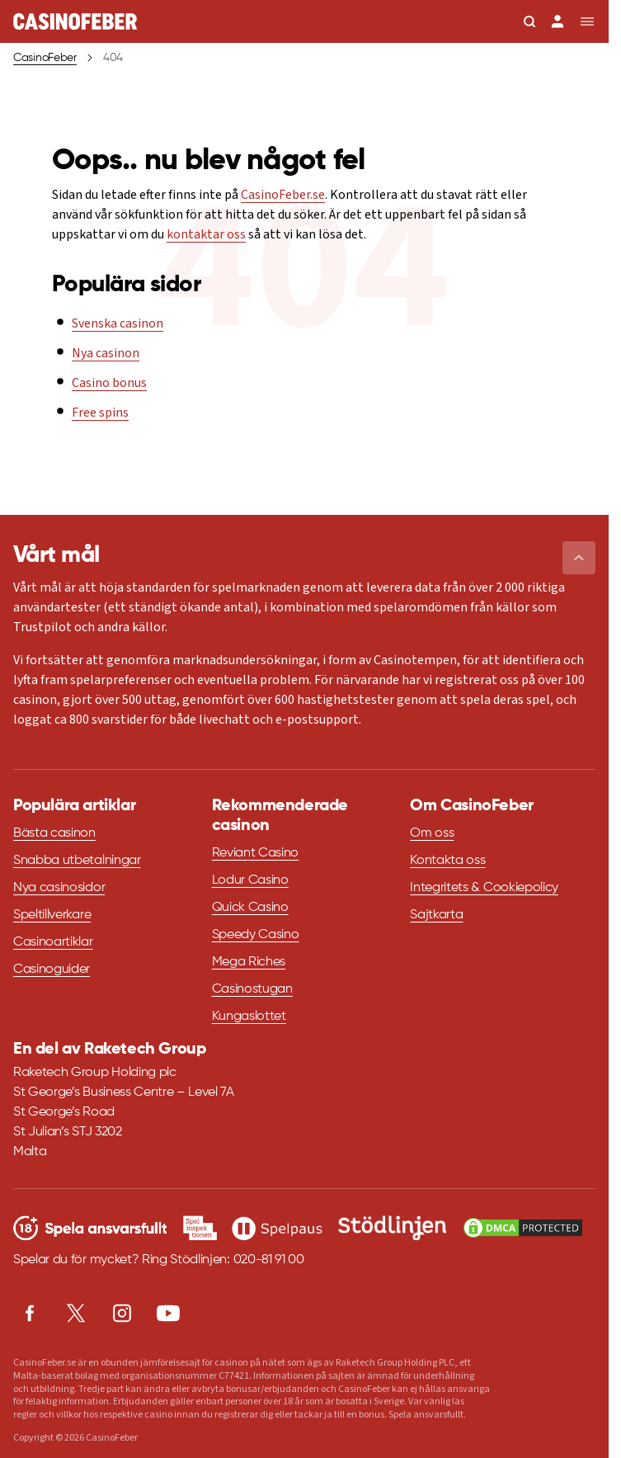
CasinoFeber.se (283, 195)
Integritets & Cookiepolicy (484, 887)
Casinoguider (51, 969)
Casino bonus (109, 383)
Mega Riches (248, 962)
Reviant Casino (255, 853)
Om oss (432, 833)
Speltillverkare (52, 915)
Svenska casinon (117, 323)
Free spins (100, 412)
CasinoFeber (45, 58)
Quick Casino (250, 907)
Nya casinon (105, 353)
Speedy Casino (255, 934)
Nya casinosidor (59, 887)
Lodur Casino (250, 880)
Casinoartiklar (53, 942)
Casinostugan (252, 989)
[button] (578, 557)
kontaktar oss (206, 234)
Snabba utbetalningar (77, 860)
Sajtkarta (436, 915)
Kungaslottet (249, 1016)
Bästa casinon (54, 833)
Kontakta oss (447, 860)
